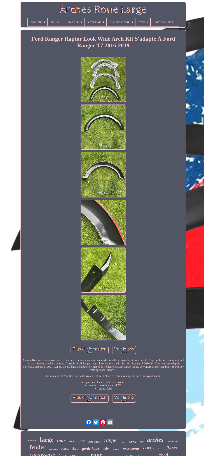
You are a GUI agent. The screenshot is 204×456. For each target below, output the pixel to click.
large (46, 439)
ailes (123, 442)
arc (82, 441)
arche (32, 441)
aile (105, 448)
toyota (132, 441)
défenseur (173, 441)
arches (155, 440)
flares (171, 447)
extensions (131, 448)
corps (148, 447)
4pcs (142, 442)
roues (65, 448)
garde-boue (90, 448)
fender (38, 447)
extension (53, 449)
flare (75, 448)
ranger (111, 440)
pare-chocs (94, 441)
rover (72, 441)
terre (160, 449)
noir (61, 440)
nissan (115, 449)
